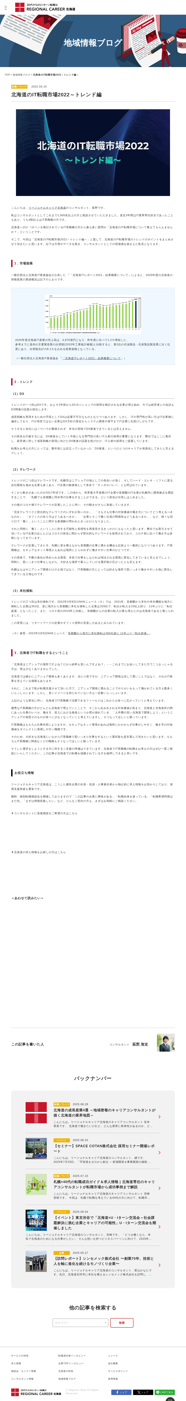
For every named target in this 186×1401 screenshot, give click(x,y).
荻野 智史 (140, 1044)
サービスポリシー (118, 1371)
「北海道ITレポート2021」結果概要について (91, 358)
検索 (122, 1322)
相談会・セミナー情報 (23, 1371)
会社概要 (113, 1363)
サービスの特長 (20, 1355)
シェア (123, 1392)
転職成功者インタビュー (72, 1355)
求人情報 (16, 1363)
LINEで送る (167, 1392)
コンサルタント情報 (22, 1378)
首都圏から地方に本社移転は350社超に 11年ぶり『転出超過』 (109, 633)
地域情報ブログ (21, 74)
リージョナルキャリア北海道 (47, 207)
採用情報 (113, 1378)
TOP (7, 74)
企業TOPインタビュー (71, 1363)
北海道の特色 (65, 1371)
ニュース (113, 1355)
